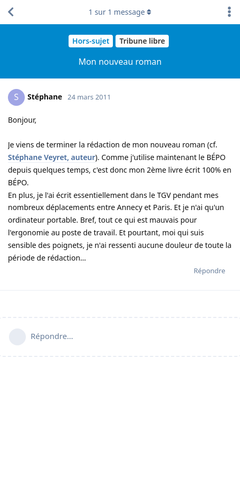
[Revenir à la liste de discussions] (10, 12)
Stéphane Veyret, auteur (51, 157)
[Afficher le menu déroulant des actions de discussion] (229, 12)
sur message (120, 12)
